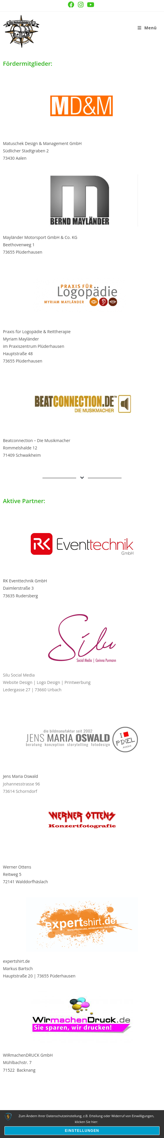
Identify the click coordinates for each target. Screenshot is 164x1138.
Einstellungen (82, 1131)
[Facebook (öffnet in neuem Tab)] (71, 4)
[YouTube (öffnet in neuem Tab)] (90, 4)
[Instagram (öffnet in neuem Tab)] (80, 4)
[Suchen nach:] (159, 28)
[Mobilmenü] (147, 28)
